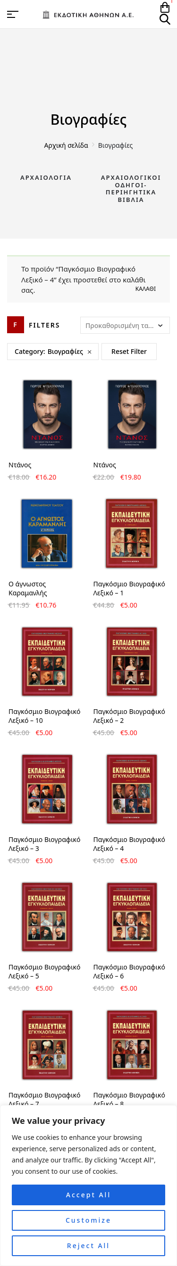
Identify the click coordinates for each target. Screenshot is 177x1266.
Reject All (88, 1245)
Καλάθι (145, 289)
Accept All (88, 1194)
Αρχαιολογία (46, 177)
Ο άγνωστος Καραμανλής (27, 588)
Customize (88, 1220)
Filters (44, 325)
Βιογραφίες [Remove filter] (65, 351)
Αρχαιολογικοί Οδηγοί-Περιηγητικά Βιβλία (131, 188)
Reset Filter (129, 351)
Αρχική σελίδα (66, 145)
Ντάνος (19, 464)
